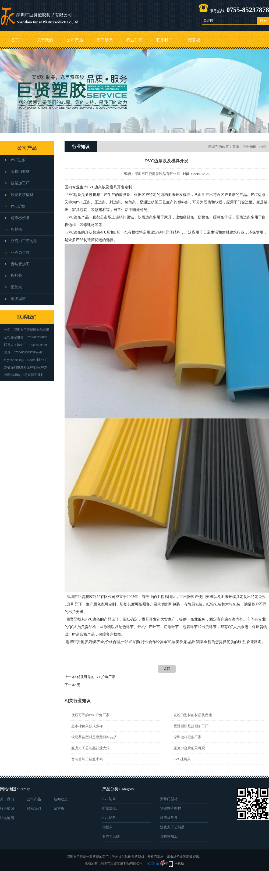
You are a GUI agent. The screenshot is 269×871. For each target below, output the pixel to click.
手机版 (179, 863)
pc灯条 (16, 276)
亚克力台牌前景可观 (189, 748)
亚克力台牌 (20, 252)
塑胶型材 (18, 299)
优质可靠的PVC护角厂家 (96, 677)
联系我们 (164, 40)
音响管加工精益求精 (87, 759)
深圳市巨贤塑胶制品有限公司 (157, 174)
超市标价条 (20, 218)
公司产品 (75, 40)
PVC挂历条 (182, 759)
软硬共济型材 (22, 195)
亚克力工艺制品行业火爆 (90, 748)
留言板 (194, 40)
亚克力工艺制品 (24, 241)
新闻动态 (105, 40)
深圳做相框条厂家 (187, 737)
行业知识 (134, 40)
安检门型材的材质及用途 (193, 715)
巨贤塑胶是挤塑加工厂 (191, 726)
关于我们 (45, 40)
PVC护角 (18, 206)
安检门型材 (20, 172)
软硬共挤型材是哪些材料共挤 (94, 737)
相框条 (16, 229)
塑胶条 (16, 287)
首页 (15, 40)
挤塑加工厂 (20, 183)
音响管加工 (20, 264)
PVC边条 (18, 160)
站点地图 (7, 818)
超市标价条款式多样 (87, 726)
